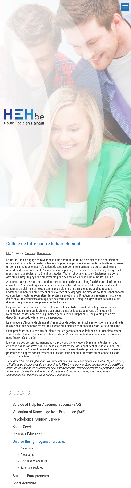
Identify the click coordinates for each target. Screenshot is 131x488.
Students (30, 253)
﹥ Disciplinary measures (32, 461)
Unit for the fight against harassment (41, 441)
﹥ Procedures (25, 454)
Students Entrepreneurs (31, 475)
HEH (8, 253)
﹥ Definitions (25, 448)
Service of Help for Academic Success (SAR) (47, 404)
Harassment (44, 253)
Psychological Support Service (36, 419)
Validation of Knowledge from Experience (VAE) (49, 412)
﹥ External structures (30, 467)
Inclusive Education (28, 434)
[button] (125, 7)
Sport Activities (24, 483)
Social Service (24, 426)
